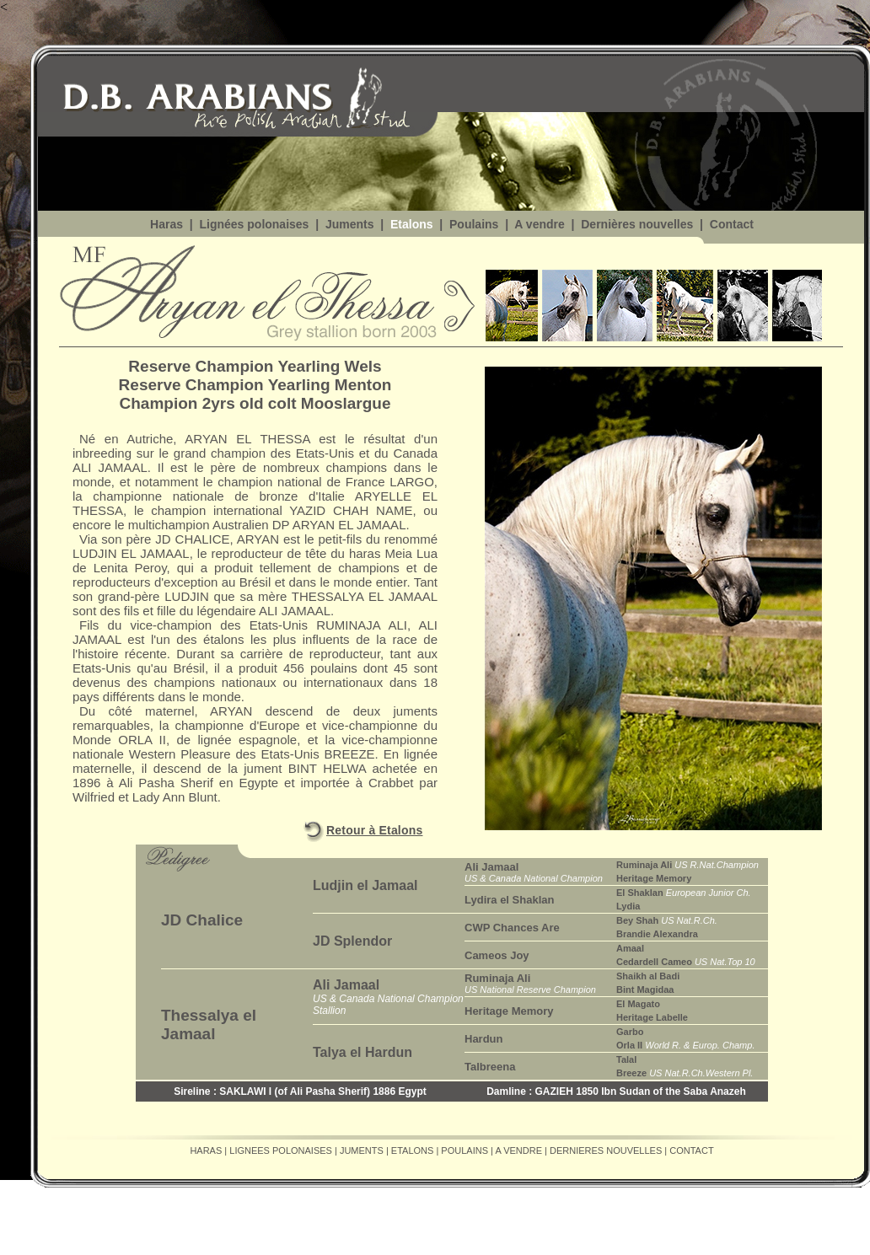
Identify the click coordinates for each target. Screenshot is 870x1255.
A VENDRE (518, 1150)
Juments (347, 224)
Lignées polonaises (252, 224)
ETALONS (412, 1150)
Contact (732, 224)
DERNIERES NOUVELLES (606, 1150)
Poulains (473, 224)
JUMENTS (362, 1150)
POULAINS (464, 1150)
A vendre (539, 224)
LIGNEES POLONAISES (280, 1150)
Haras (166, 224)
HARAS (206, 1150)
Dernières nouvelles (635, 224)
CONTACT (691, 1150)
